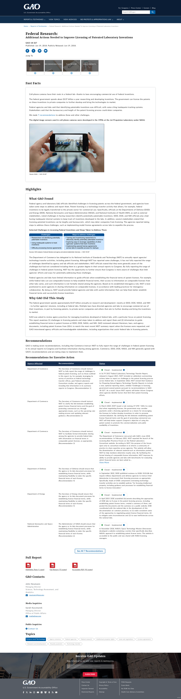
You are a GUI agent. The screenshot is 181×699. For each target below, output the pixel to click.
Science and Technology (35, 639)
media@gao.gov (35, 616)
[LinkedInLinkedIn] (40, 51)
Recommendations (53, 64)
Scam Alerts (125, 685)
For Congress (123, 8)
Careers (146, 8)
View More (104, 462)
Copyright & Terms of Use (108, 682)
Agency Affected (34, 364)
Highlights (35, 64)
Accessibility (103, 688)
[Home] (45, 684)
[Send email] (46, 51)
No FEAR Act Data (127, 688)
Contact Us (32, 629)
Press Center (136, 8)
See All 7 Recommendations (90, 551)
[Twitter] (34, 51)
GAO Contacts (89, 64)
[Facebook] (28, 51)
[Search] (136, 12)
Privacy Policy (104, 685)
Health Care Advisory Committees (132, 692)
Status (102, 364)
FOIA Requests (126, 682)
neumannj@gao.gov (36, 595)
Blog (153, 8)
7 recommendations (46, 115)
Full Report (71, 64)
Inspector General (88, 688)
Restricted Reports (88, 692)
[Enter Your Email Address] (90, 666)
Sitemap (101, 692)
